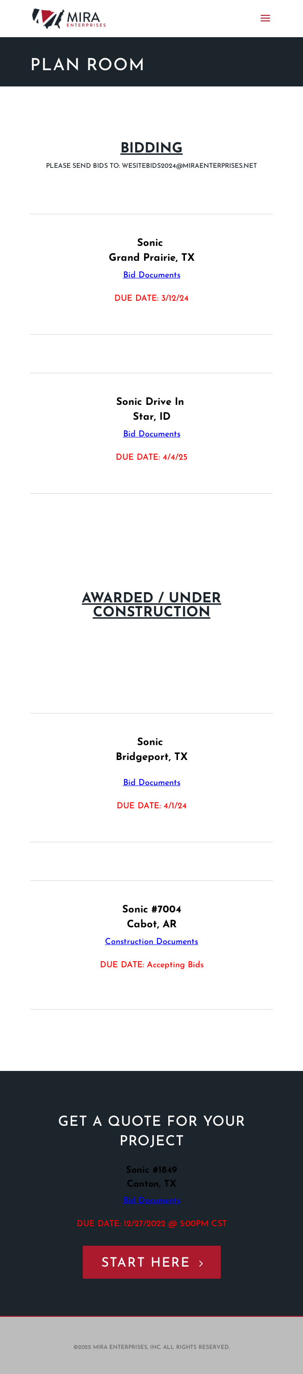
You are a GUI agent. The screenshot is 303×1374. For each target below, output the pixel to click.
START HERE (145, 1263)
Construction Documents (151, 942)
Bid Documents (151, 275)
